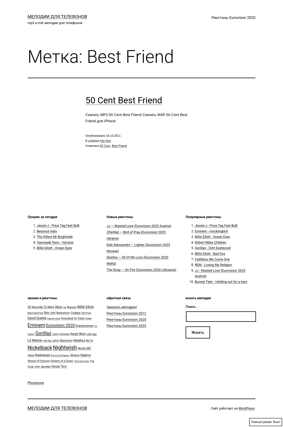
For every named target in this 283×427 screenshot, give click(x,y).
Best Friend (119, 145)
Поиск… (192, 307)
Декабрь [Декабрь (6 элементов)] (46, 366)
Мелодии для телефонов (57, 16)
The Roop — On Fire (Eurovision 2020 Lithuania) (141, 270)
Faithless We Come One (212, 259)
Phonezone (36, 383)
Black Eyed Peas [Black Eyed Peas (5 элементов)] (35, 313)
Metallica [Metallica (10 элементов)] (79, 340)
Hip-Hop (105, 140)
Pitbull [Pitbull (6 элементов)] (31, 355)
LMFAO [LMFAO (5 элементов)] (55, 340)
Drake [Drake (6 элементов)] (88, 318)
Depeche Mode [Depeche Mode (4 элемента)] (53, 318)
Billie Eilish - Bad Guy (210, 254)
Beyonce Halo (47, 231)
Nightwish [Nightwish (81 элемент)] (65, 347)
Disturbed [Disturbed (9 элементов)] (67, 318)
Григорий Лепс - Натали (55, 242)
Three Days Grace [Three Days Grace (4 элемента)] (81, 361)
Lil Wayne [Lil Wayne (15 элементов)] (35, 340)
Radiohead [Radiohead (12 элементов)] (42, 355)
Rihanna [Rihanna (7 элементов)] (75, 355)
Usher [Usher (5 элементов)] (37, 366)
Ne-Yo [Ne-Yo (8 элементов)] (89, 340)
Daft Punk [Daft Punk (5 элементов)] (86, 313)
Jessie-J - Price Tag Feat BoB (58, 225)
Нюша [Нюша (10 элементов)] (55, 366)
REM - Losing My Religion (213, 265)
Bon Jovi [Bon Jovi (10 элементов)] (49, 312)
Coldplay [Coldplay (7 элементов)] (76, 312)
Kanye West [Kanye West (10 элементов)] (77, 334)
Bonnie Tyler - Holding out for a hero (221, 282)
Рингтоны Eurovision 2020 (233, 17)
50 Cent (105, 145)
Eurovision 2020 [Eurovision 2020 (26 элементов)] (60, 325)
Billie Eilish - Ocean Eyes (54, 248)
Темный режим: (265, 422)
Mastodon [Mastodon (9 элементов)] (66, 340)
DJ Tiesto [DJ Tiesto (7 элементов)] (79, 318)
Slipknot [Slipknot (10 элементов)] (85, 355)
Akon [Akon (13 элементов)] (58, 307)
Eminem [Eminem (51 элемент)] (36, 325)
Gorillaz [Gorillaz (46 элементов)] (43, 333)
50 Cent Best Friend (123, 100)
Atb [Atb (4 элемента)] (64, 307)
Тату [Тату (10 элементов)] (64, 366)
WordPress (247, 408)
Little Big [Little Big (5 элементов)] (47, 340)
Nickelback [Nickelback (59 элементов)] (40, 348)
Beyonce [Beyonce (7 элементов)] (71, 307)
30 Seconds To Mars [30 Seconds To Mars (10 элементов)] (41, 307)
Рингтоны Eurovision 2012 (126, 313)
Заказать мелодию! (122, 307)
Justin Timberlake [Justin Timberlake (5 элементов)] (60, 334)
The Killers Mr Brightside (55, 237)
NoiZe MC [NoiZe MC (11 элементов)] (84, 348)
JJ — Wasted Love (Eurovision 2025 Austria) (139, 226)
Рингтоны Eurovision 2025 (126, 326)
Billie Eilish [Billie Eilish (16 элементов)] (85, 307)
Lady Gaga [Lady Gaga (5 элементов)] (91, 334)
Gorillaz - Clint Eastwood (213, 248)
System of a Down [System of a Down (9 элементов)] (62, 361)
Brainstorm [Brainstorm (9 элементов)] (63, 312)
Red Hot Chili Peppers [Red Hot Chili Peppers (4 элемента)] (60, 355)
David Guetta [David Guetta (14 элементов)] (37, 318)
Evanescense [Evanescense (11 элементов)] (84, 326)
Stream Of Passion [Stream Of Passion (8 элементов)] (39, 361)
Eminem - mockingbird (211, 231)
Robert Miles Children (210, 242)
